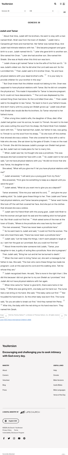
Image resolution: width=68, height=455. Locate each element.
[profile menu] (62, 4)
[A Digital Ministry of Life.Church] (34, 411)
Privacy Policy (7, 430)
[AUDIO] (58, 12)
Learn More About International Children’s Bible (15, 320)
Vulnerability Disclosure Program (13, 432)
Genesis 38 (14, 11)
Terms (16, 430)
